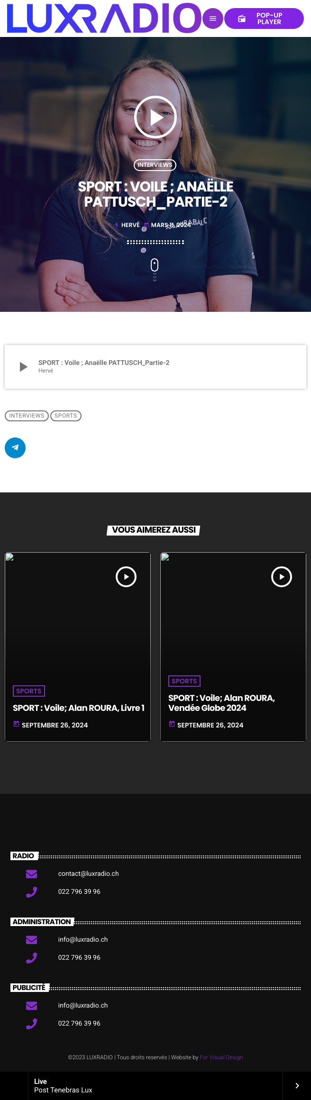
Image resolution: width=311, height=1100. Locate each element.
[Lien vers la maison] (104, 18)
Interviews (155, 165)
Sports (66, 416)
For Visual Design (221, 1057)
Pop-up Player (260, 18)
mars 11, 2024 (167, 225)
